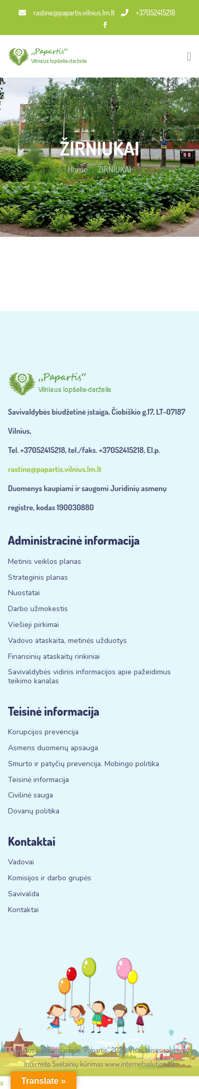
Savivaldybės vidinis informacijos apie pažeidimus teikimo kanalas (89, 677)
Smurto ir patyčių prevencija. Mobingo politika (83, 764)
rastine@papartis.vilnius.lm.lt (67, 12)
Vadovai (21, 862)
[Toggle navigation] (189, 56)
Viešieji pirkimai (33, 625)
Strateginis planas (38, 577)
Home (78, 169)
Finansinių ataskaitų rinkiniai (54, 657)
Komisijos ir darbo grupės (49, 878)
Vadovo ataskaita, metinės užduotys (67, 641)
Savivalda (23, 894)
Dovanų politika (33, 811)
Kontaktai (23, 910)
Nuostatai (24, 593)
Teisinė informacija (38, 780)
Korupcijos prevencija (43, 732)
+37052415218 (148, 12)
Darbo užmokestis (38, 609)
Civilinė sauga (30, 795)
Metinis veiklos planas (44, 562)
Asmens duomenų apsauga (53, 748)
